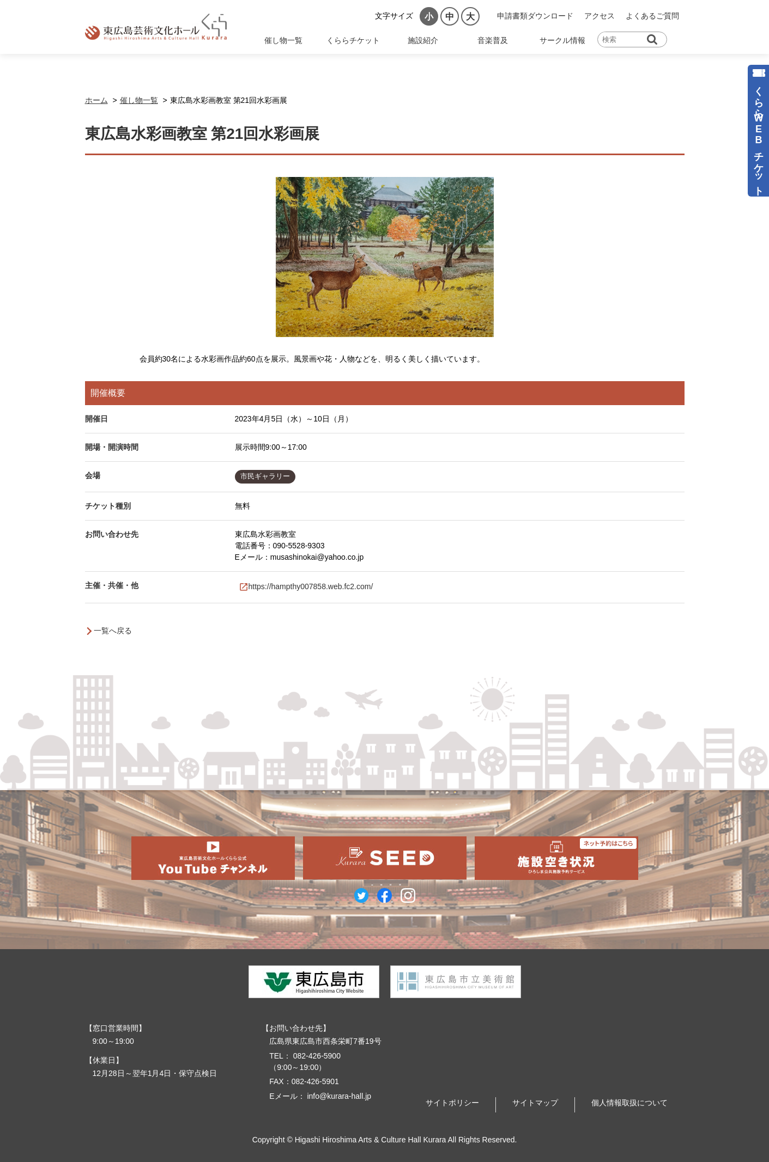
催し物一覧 (283, 40)
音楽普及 (492, 40)
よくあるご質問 (652, 15)
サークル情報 (562, 40)
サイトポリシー (452, 1102)
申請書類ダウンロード (535, 15)
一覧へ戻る (113, 630)
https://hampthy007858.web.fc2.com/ (311, 586)
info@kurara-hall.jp (338, 1096)
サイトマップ (535, 1102)
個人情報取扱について (629, 1102)
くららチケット (353, 40)
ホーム (96, 100)
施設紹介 (423, 40)
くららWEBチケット (758, 135)
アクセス (599, 15)
